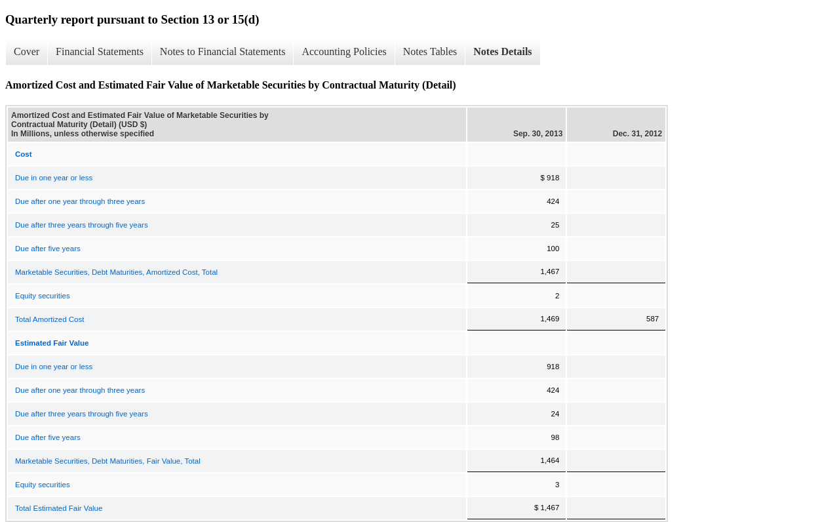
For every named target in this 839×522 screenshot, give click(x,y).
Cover (26, 51)
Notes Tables (430, 51)
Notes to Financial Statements (223, 51)
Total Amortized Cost (49, 319)
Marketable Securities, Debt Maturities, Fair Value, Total (108, 461)
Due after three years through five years (81, 225)
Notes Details (502, 51)
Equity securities (42, 296)
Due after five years (48, 248)
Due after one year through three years (80, 201)
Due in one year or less (53, 178)
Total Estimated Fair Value (58, 508)
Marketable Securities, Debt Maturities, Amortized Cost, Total (116, 272)
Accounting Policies (344, 51)
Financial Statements (100, 51)
